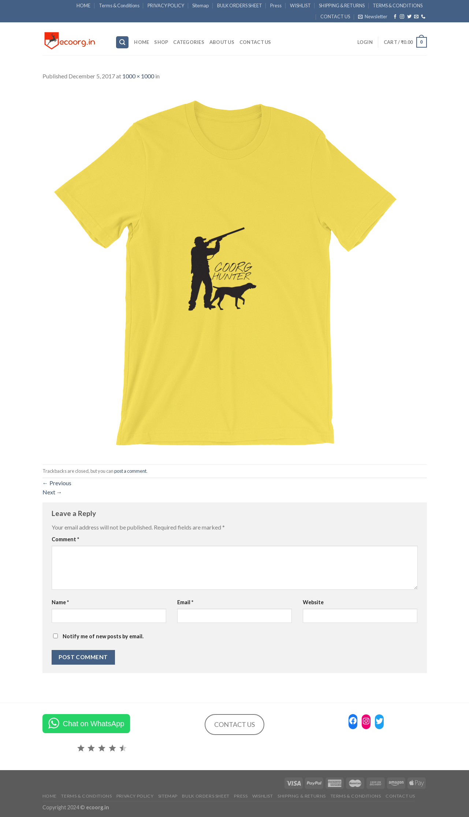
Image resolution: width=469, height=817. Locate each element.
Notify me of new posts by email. (103, 636)
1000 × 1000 (138, 76)
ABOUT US (221, 42)
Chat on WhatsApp (93, 724)
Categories (188, 42)
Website (313, 602)
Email (185, 602)
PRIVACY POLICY (166, 5)
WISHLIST (300, 5)
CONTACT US (335, 16)
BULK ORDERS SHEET (239, 5)
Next (52, 492)
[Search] (122, 42)
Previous (56, 482)
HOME (83, 5)
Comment (65, 539)
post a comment (130, 471)
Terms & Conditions (119, 5)
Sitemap (200, 5)
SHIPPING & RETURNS (342, 5)
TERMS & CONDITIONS (398, 5)
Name (60, 602)
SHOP (161, 42)
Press (276, 5)
